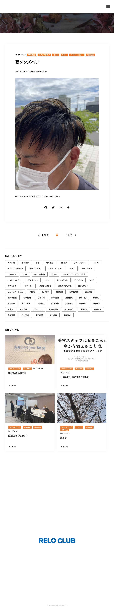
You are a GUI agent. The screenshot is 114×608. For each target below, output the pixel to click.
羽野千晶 (23, 312)
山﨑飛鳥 (11, 266)
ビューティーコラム (15, 295)
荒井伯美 (11, 306)
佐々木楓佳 (12, 301)
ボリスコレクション (15, 271)
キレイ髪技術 (39, 277)
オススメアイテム (65, 289)
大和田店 (90, 55)
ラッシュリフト (62, 283)
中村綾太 (31, 55)
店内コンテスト (80, 266)
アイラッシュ (33, 283)
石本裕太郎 (74, 295)
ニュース (71, 271)
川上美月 (53, 318)
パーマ (47, 283)
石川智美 (25, 318)
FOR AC (96, 266)
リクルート (12, 277)
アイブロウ (78, 283)
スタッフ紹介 (83, 289)
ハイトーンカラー (77, 55)
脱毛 (37, 266)
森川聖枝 (11, 318)
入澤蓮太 (69, 306)
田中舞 (10, 312)
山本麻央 (55, 306)
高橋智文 (69, 301)
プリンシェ (38, 312)
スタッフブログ (44, 55)
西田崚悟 (89, 295)
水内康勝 (59, 295)
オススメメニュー (55, 271)
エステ (92, 283)
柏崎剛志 (49, 266)
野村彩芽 (97, 306)
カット (56, 55)
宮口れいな (26, 306)
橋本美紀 (55, 301)
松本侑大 (27, 301)
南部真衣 (67, 318)
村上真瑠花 (69, 312)
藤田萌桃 (83, 306)
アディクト (29, 289)
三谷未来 (41, 301)
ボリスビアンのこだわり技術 (74, 277)
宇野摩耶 (39, 318)
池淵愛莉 (84, 312)
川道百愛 (98, 312)
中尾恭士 (41, 306)
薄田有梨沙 (53, 312)
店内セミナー (13, 289)
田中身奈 (63, 266)
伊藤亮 (96, 301)
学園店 (32, 295)
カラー (64, 55)
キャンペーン (87, 271)
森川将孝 (45, 295)
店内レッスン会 (45, 289)
